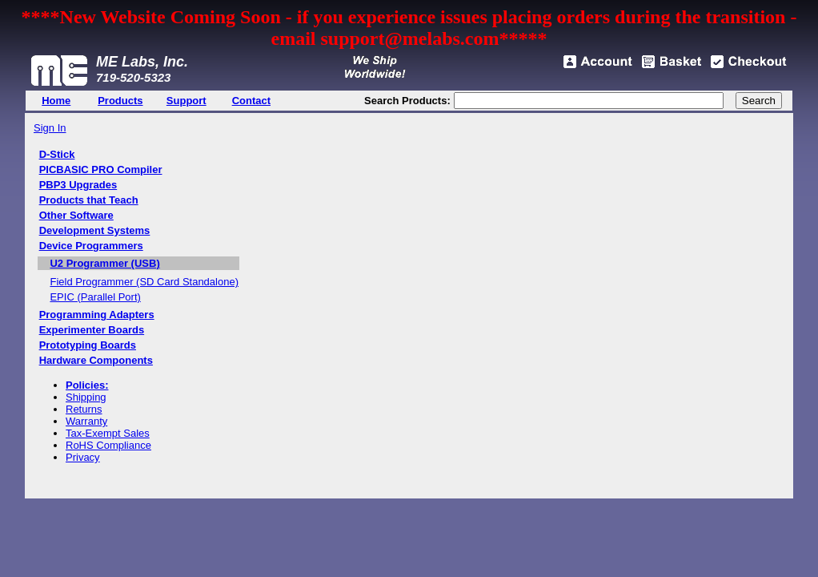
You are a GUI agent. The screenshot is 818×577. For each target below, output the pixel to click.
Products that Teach (88, 200)
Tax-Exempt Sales (108, 433)
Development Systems (94, 230)
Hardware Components (96, 360)
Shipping (86, 397)
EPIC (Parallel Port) (95, 297)
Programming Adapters (96, 315)
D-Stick (57, 154)
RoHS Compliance (108, 445)
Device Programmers (91, 246)
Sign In (50, 128)
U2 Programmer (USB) (104, 263)
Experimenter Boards (92, 330)
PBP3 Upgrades (78, 185)
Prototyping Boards (87, 345)
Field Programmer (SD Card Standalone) (144, 282)
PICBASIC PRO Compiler (100, 169)
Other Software (76, 215)
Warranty (86, 421)
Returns (84, 409)
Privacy (83, 457)
